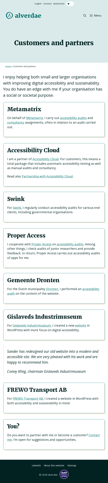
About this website (54, 465)
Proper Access (41, 244)
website (80, 325)
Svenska (47, 3)
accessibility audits (73, 118)
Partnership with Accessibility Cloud (47, 176)
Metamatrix (34, 118)
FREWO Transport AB (28, 398)
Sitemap (71, 465)
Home (8, 66)
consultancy (15, 122)
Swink (17, 208)
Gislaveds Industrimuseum (32, 325)
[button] (85, 15)
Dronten (52, 289)
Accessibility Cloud (45, 159)
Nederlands (59, 3)
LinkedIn (36, 465)
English (38, 3)
